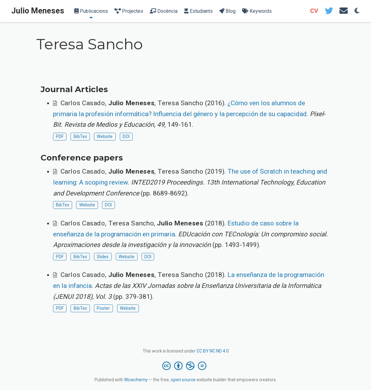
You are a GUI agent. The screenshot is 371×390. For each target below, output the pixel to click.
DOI (126, 136)
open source (183, 379)
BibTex (80, 136)
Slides (103, 256)
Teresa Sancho (180, 103)
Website (105, 136)
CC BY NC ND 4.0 (213, 350)
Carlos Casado (83, 103)
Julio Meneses (37, 10)
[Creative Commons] (185, 366)
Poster (103, 308)
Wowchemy (136, 379)
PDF (60, 136)
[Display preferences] (357, 11)
